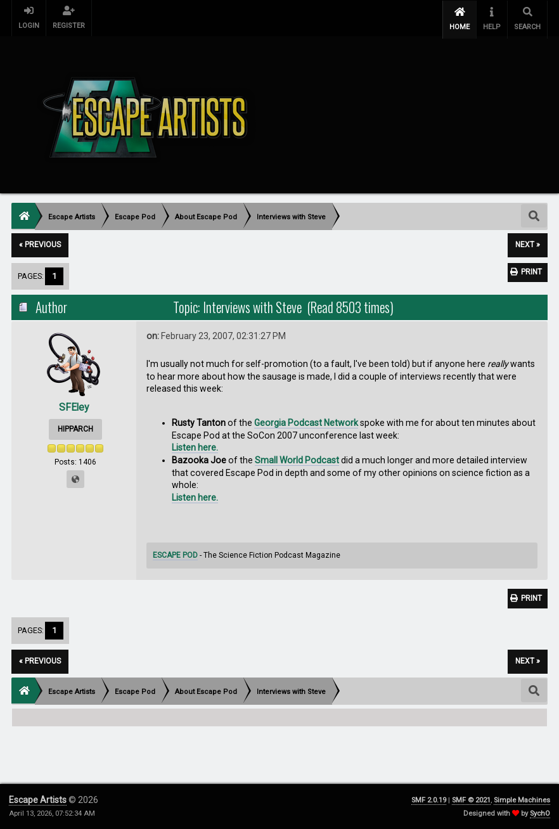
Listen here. (195, 445)
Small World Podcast (297, 458)
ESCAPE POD (175, 553)
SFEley (73, 405)
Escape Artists (38, 800)
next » (527, 242)
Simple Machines (522, 800)
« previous (40, 242)
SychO (540, 813)
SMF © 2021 (471, 800)
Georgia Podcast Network (306, 421)
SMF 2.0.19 (428, 800)
